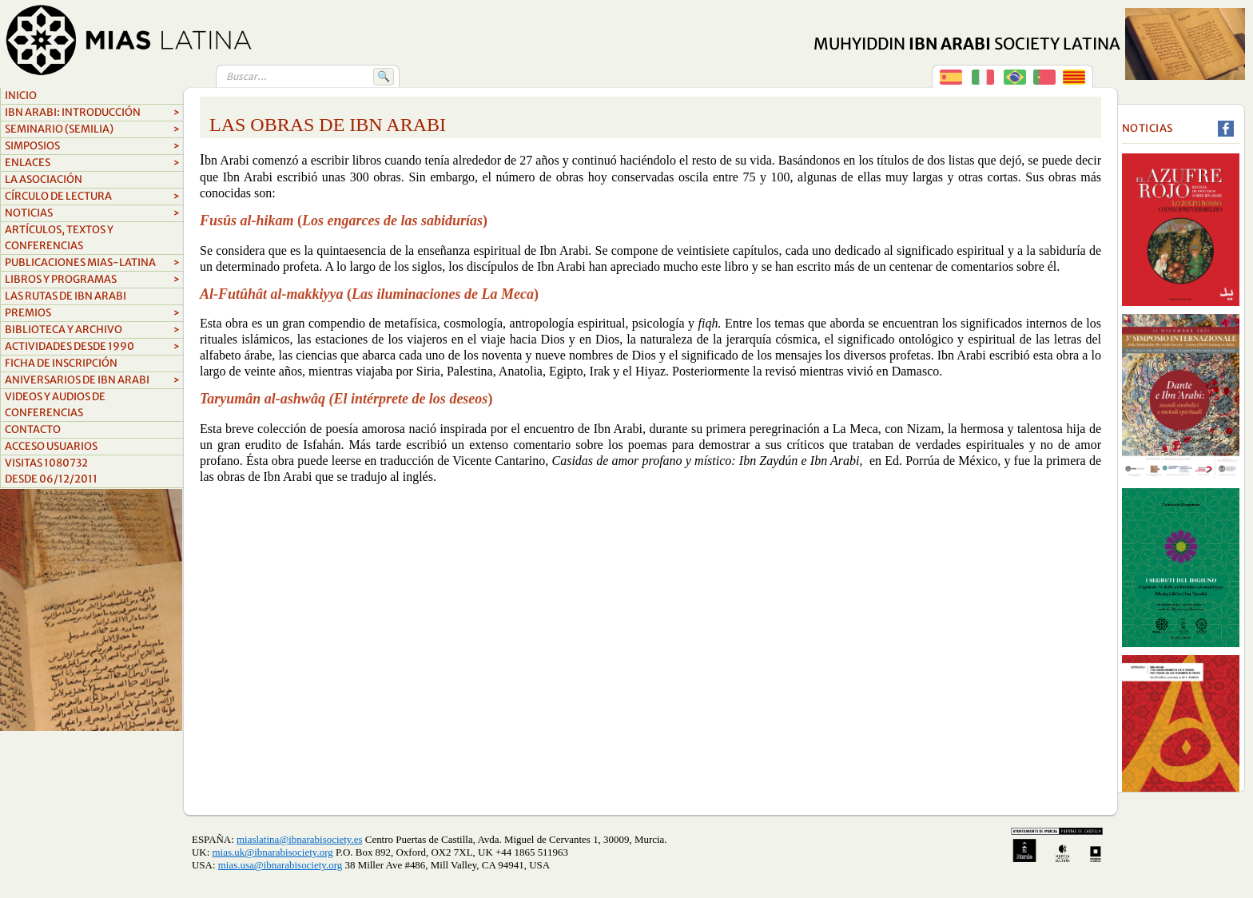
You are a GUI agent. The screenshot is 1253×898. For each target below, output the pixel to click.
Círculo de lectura (92, 197)
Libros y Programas (92, 280)
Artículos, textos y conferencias (59, 237)
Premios (92, 313)
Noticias (92, 213)
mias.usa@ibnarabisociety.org (280, 865)
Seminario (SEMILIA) (92, 129)
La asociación (43, 179)
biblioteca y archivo (92, 330)
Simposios (92, 146)
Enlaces (92, 163)
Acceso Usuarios (51, 446)
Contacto (33, 429)
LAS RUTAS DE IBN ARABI (65, 296)
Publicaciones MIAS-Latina (92, 263)
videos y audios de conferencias (55, 404)
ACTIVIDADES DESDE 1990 (92, 347)
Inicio (21, 95)
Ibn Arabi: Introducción (92, 113)
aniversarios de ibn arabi (92, 380)
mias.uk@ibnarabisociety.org (273, 852)
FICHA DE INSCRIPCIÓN (61, 363)
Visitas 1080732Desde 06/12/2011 (51, 471)
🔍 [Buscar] (383, 76)
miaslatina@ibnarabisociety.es (299, 839)
